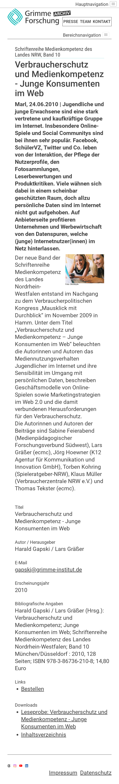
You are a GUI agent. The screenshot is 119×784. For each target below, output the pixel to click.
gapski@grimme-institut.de (48, 569)
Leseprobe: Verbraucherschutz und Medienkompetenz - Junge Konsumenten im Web (64, 719)
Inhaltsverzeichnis (43, 734)
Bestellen (32, 689)
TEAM (85, 21)
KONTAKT (102, 21)
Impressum (63, 773)
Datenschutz (96, 773)
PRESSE (70, 21)
